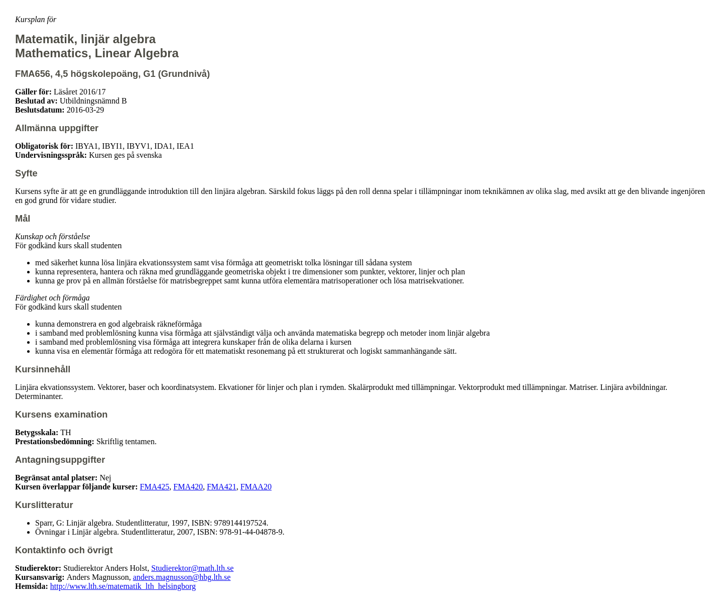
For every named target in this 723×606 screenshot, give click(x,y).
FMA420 (188, 486)
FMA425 (155, 486)
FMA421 (221, 486)
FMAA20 (256, 486)
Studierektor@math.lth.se (192, 568)
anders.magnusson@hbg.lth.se (182, 577)
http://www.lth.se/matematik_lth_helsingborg (123, 586)
